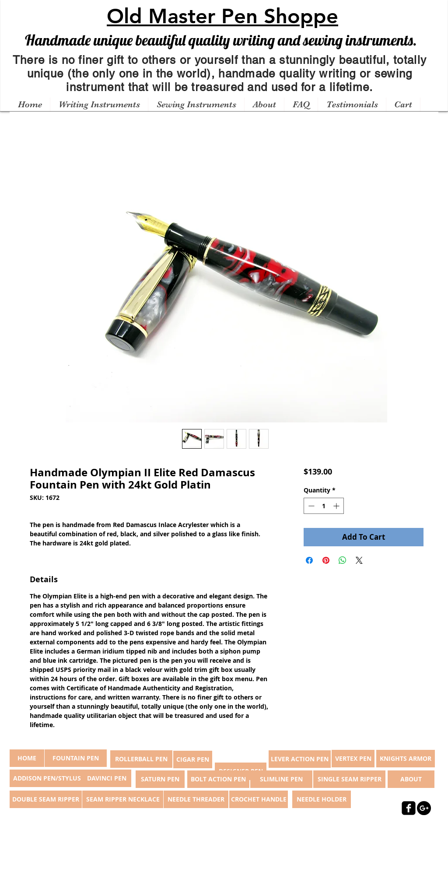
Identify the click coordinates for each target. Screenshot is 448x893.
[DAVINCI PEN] (106, 778)
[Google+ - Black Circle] (424, 808)
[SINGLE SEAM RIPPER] (349, 779)
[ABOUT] (411, 779)
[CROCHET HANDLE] (258, 799)
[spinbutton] (324, 505)
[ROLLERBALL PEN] (141, 759)
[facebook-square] (409, 808)
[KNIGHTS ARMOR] (405, 758)
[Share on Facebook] (309, 560)
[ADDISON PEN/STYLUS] (47, 778)
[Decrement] (310, 505)
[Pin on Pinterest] (326, 560)
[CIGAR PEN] (192, 759)
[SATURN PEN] (160, 779)
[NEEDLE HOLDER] (321, 799)
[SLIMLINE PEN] (281, 779)
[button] (99, 105)
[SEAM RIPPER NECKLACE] (122, 799)
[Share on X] (359, 560)
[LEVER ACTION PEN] (300, 759)
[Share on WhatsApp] (342, 560)
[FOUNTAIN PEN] (76, 758)
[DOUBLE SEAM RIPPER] (46, 799)
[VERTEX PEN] (353, 758)
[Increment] (337, 505)
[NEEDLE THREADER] (196, 799)
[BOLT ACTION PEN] (218, 779)
